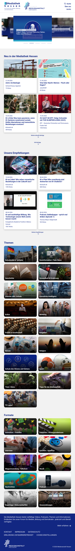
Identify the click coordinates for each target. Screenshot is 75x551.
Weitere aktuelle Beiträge (37, 135)
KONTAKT (8, 532)
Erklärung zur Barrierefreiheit (18, 535)
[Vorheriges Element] (4, 29)
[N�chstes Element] (71, 29)
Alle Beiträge (37, 142)
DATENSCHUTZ (34, 532)
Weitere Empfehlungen (37, 232)
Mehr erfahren (62, 526)
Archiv (69, 9)
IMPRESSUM (20, 532)
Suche (67, 4)
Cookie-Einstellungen (47, 535)
